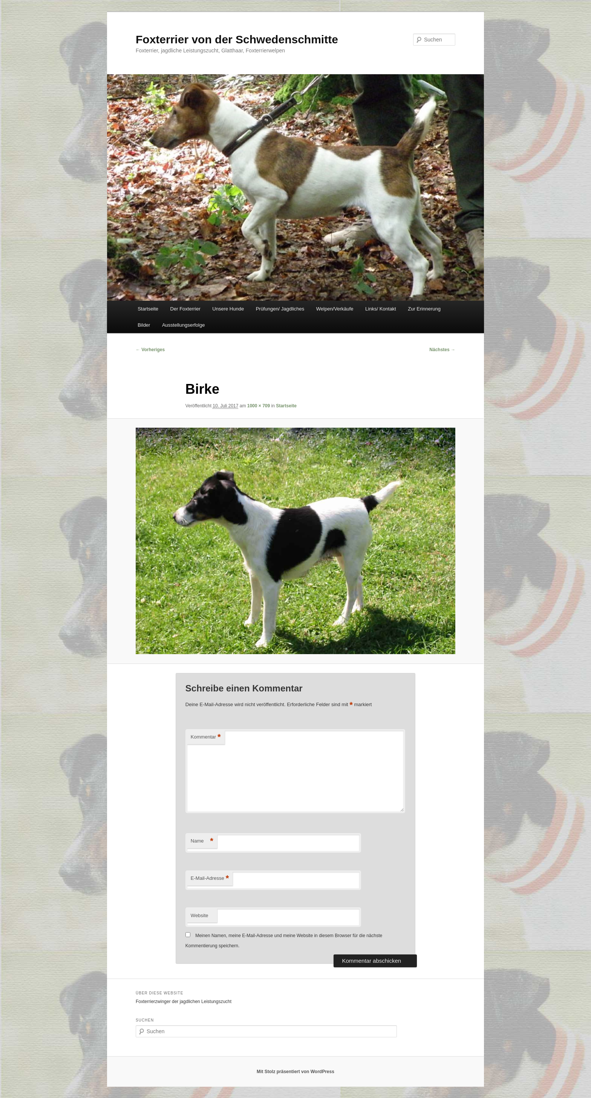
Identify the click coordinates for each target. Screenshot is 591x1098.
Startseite (148, 309)
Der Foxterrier (185, 309)
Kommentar (206, 737)
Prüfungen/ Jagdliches (280, 309)
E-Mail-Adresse (210, 878)
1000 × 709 (258, 405)
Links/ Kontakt (380, 309)
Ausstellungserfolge (183, 325)
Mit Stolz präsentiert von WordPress (295, 1071)
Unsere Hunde (228, 309)
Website (199, 915)
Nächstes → (442, 349)
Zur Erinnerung (424, 309)
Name (202, 841)
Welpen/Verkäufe (335, 309)
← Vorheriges (150, 349)
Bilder (144, 325)
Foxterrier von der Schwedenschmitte (237, 39)
